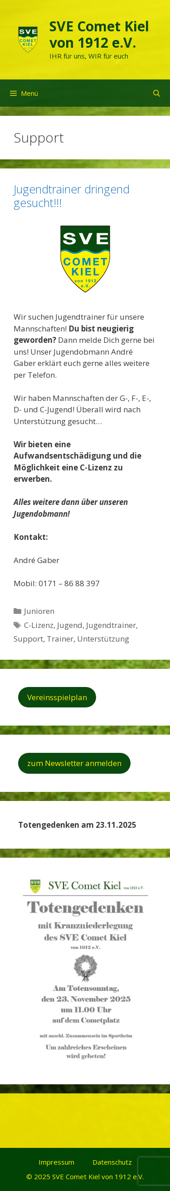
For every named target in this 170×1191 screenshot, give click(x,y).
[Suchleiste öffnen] (156, 93)
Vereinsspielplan (57, 697)
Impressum (56, 1161)
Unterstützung (103, 638)
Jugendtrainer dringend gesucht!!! (72, 195)
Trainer (60, 638)
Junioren (39, 611)
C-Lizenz (38, 625)
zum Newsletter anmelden (74, 763)
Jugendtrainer (111, 625)
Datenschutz (112, 1161)
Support (28, 638)
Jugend (70, 625)
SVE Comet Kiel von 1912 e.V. (99, 34)
